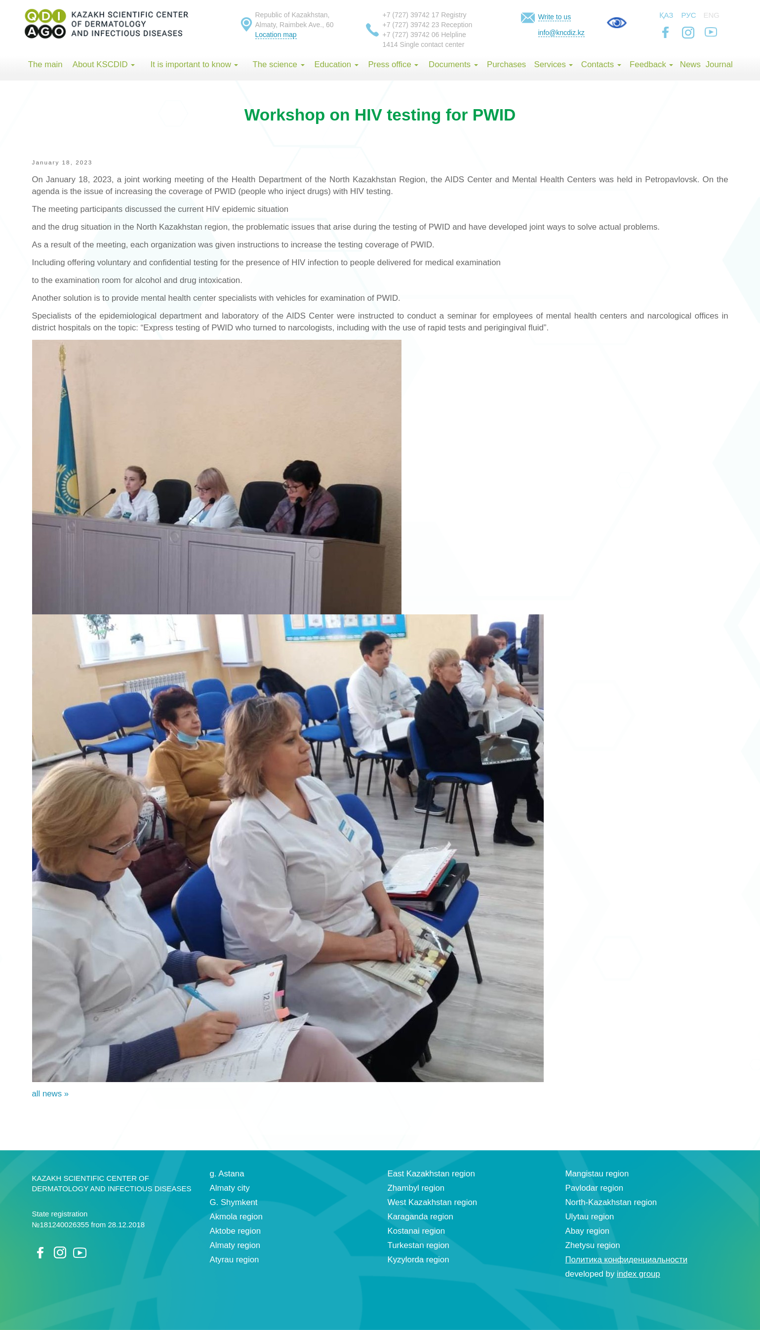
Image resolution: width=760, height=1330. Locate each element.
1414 (390, 44)
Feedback (651, 64)
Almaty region (235, 1245)
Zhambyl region (416, 1188)
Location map (276, 35)
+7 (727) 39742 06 (411, 35)
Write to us (554, 17)
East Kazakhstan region (431, 1173)
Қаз (666, 15)
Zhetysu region (592, 1245)
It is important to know (195, 64)
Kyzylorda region (418, 1259)
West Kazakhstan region (433, 1202)
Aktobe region (235, 1231)
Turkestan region (418, 1245)
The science (278, 64)
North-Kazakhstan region (611, 1202)
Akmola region (236, 1216)
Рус (688, 15)
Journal (719, 64)
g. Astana (227, 1173)
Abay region (587, 1231)
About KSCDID (104, 64)
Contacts (601, 64)
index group (638, 1274)
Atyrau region (234, 1259)
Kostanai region (416, 1231)
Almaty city (230, 1188)
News (690, 64)
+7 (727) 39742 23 (411, 25)
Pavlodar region (594, 1188)
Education (336, 64)
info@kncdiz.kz (561, 33)
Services (553, 64)
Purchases (506, 64)
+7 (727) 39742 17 (411, 15)
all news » (50, 1093)
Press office (393, 64)
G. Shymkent (234, 1202)
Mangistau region (597, 1173)
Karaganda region (420, 1216)
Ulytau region (589, 1216)
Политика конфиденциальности (626, 1259)
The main (45, 64)
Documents (453, 64)
